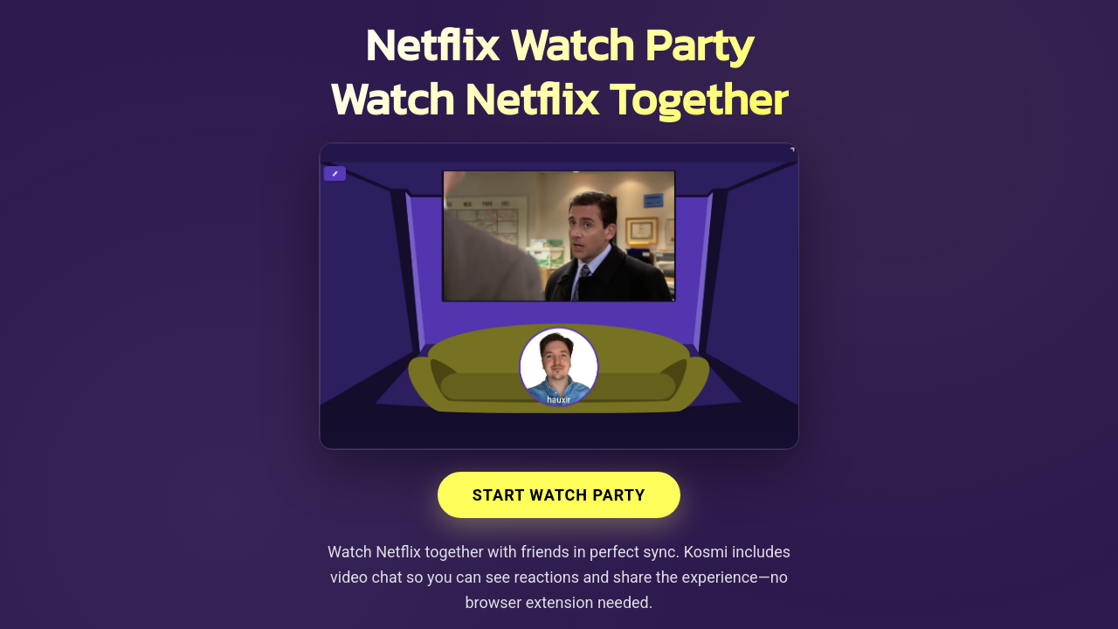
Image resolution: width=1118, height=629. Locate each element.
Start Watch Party (559, 495)
